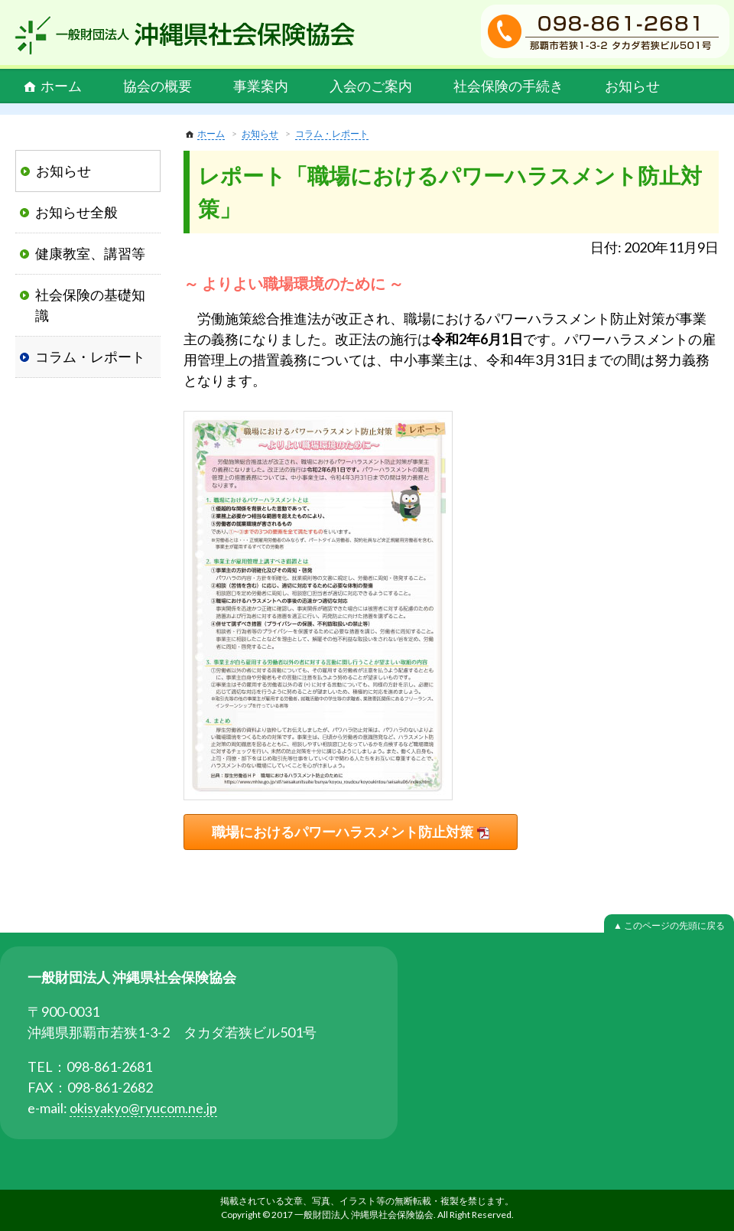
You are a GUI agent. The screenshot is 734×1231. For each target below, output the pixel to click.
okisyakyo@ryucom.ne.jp (143, 1107)
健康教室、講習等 (90, 253)
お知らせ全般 (76, 212)
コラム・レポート (332, 133)
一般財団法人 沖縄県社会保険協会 (185, 35)
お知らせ (632, 85)
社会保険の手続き (508, 85)
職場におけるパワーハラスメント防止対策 (342, 831)
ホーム (61, 85)
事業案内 (260, 85)
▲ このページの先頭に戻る (669, 925)
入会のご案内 (371, 85)
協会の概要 (157, 85)
